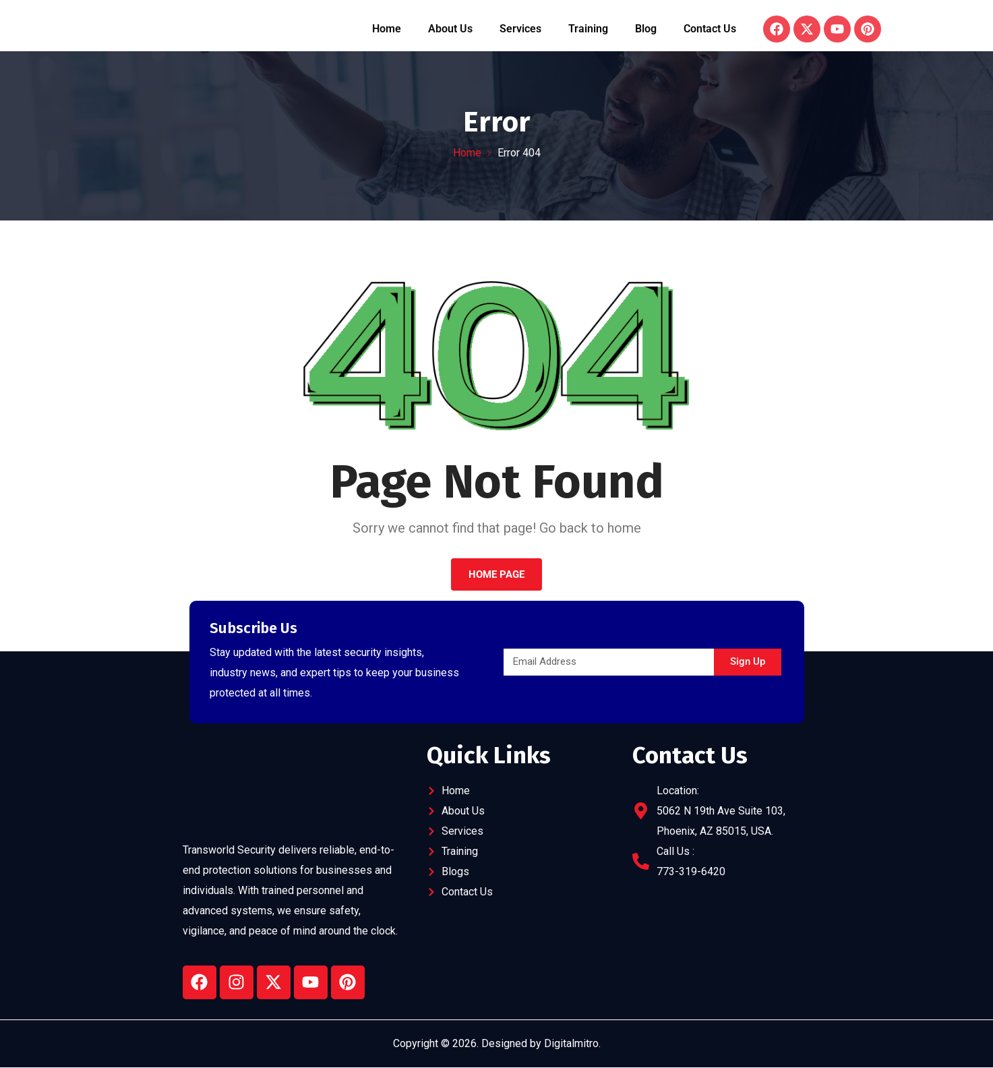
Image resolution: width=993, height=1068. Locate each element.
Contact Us (710, 29)
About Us (450, 29)
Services (520, 29)
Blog (646, 29)
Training (588, 29)
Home (386, 29)
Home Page (496, 575)
